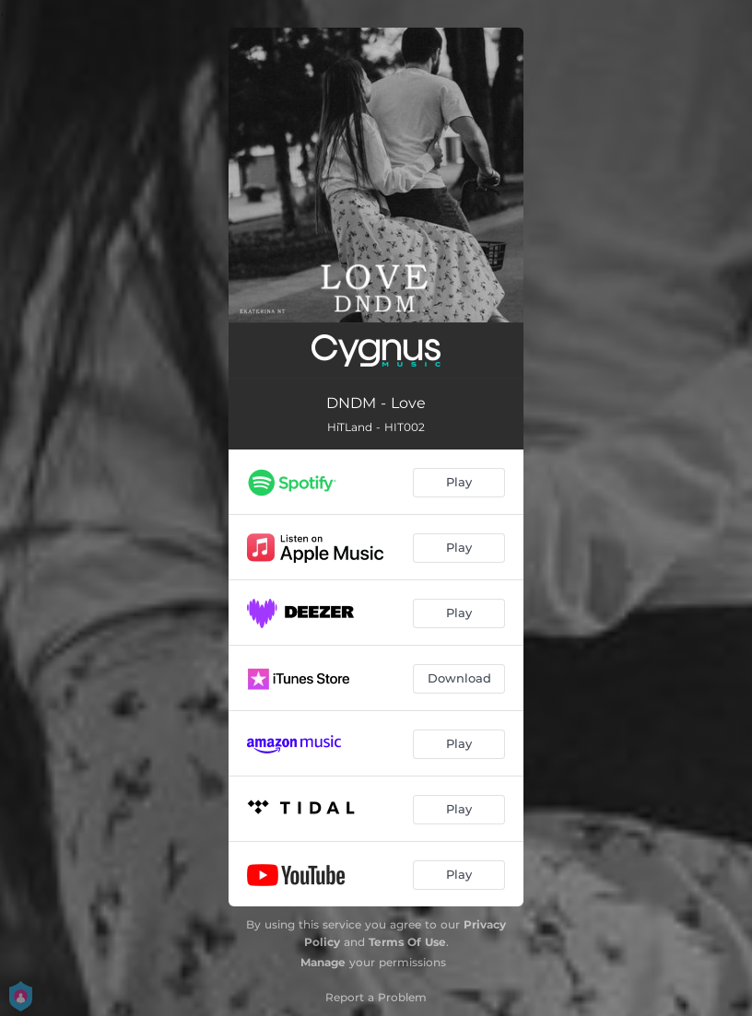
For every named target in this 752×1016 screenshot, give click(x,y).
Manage (323, 962)
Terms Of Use (407, 942)
